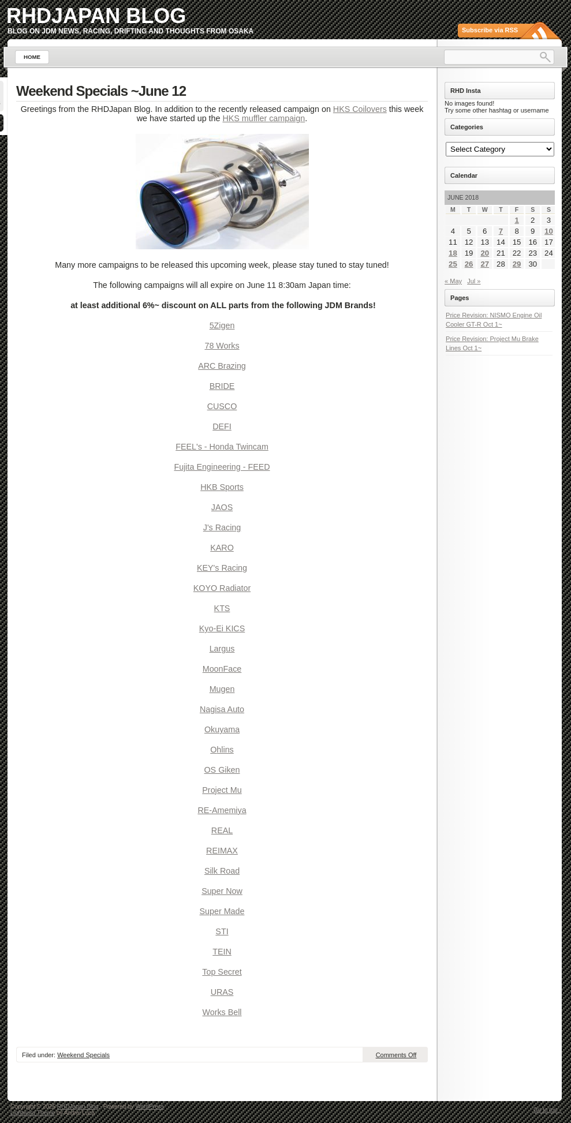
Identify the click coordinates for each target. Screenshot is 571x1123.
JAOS (222, 507)
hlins (225, 749)
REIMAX (222, 850)
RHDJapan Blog (96, 16)
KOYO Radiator (222, 588)
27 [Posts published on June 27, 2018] (484, 264)
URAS (222, 992)
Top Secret (221, 971)
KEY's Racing (222, 567)
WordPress (149, 1106)
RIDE (224, 386)
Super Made (222, 911)
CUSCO (222, 406)
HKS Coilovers (360, 109)
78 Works (221, 345)
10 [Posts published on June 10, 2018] (548, 231)
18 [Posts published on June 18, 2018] (453, 253)
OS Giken (222, 769)
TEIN (222, 951)
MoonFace (222, 668)
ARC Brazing (222, 365)
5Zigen (222, 325)
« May (453, 281)
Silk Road (222, 870)
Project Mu (221, 790)
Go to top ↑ (547, 1110)
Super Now (221, 891)
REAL (222, 830)
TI (225, 931)
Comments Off (396, 1054)
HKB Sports (222, 487)
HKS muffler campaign (263, 118)
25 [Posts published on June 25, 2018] (453, 264)
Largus (222, 648)
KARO (222, 547)
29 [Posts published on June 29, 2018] (517, 264)
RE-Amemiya (221, 810)
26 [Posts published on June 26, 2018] (469, 264)
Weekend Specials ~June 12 (101, 91)
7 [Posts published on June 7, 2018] (501, 231)
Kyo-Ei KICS (222, 628)
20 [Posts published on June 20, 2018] (484, 253)
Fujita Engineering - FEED (222, 466)
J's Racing (222, 527)
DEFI (222, 426)
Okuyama (222, 729)
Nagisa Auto (222, 709)
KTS (222, 608)
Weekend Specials (83, 1054)
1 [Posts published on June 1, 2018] (516, 220)
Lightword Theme (32, 1113)
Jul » (473, 281)
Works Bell (221, 1012)
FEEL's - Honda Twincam (222, 446)
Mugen (222, 689)
